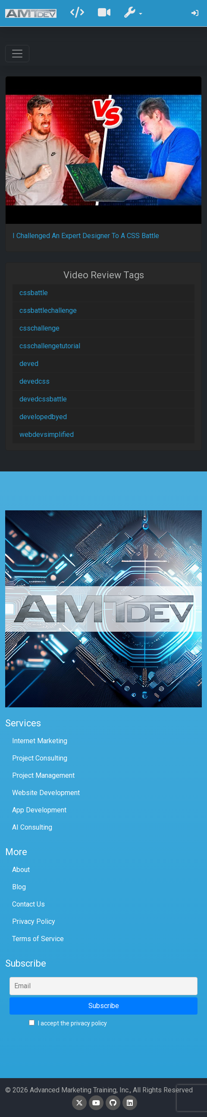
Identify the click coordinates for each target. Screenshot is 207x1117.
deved (28, 364)
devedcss (34, 381)
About (21, 870)
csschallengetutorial (49, 346)
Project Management (43, 775)
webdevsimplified (46, 434)
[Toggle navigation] (17, 53)
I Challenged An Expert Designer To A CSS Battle (86, 236)
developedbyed (43, 417)
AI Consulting (32, 827)
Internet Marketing (39, 741)
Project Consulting (39, 758)
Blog (19, 887)
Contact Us (28, 904)
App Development (39, 810)
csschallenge (39, 328)
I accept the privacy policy (68, 1023)
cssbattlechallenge (48, 310)
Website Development (46, 793)
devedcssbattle (43, 399)
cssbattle (33, 293)
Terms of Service (38, 939)
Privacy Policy (33, 921)
